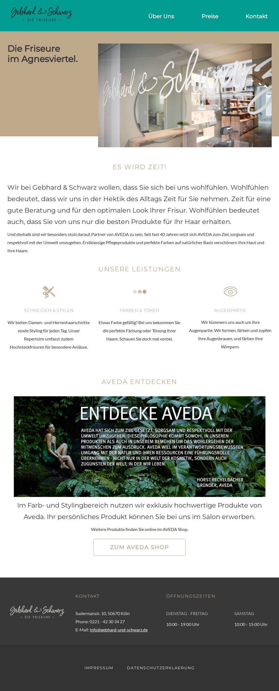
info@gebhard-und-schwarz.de (119, 629)
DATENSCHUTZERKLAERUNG (161, 667)
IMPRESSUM (98, 667)
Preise (210, 16)
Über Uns (161, 16)
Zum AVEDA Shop (139, 547)
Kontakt (256, 16)
